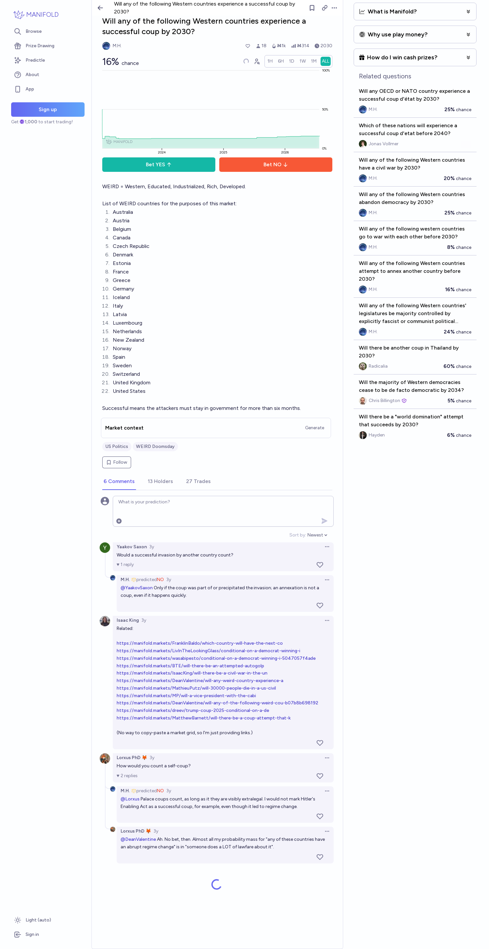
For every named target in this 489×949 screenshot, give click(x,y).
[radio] (270, 61)
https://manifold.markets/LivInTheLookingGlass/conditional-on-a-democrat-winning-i (208, 651)
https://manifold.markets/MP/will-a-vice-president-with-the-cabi (186, 695)
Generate (314, 428)
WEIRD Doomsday (155, 446)
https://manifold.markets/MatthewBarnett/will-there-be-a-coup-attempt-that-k (204, 718)
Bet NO (276, 164)
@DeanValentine (138, 839)
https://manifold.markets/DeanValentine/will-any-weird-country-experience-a (200, 680)
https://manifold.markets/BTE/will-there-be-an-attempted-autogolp (190, 666)
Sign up (48, 109)
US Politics (117, 446)
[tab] (119, 482)
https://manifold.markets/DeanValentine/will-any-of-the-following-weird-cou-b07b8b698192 (217, 703)
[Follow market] (312, 8)
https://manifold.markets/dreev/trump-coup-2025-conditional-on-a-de (193, 710)
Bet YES (159, 164)
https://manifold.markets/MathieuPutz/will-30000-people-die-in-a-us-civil (196, 688)
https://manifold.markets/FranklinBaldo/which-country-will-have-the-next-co (200, 643)
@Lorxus (130, 799)
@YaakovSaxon (137, 588)
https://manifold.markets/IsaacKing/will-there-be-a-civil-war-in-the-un (192, 673)
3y (151, 547)
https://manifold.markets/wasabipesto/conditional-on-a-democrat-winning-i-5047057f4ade (216, 658)
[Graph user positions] (256, 61)
